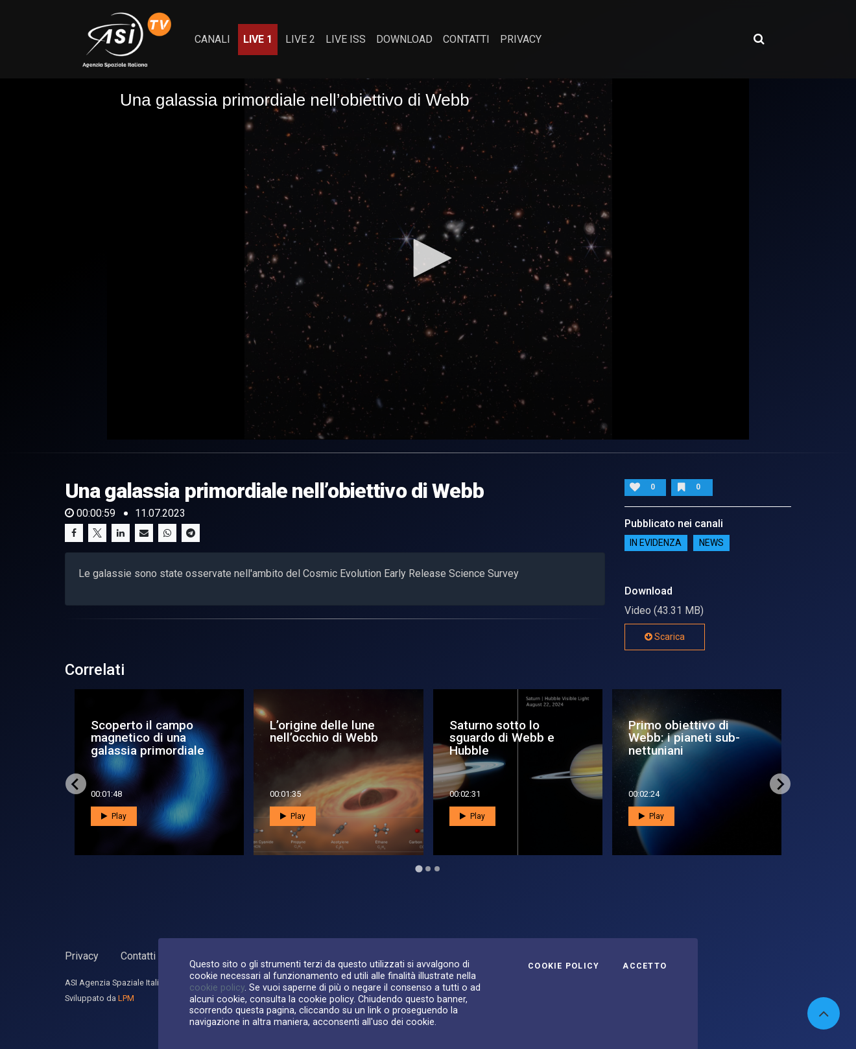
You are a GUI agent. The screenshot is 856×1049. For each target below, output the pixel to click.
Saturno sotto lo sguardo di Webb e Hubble (501, 737)
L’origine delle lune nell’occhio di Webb (324, 731)
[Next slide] (780, 783)
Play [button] (113, 816)
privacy (520, 39)
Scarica (665, 636)
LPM (126, 998)
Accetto (645, 966)
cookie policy (216, 987)
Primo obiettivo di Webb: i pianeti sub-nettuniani (684, 737)
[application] (428, 259)
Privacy (82, 956)
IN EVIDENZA (656, 542)
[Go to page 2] (428, 868)
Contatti (138, 956)
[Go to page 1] (418, 869)
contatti (466, 39)
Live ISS (346, 39)
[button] (428, 258)
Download (404, 39)
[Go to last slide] (75, 783)
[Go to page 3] (437, 868)
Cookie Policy (563, 966)
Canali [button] (212, 39)
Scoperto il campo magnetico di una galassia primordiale (147, 737)
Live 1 (257, 39)
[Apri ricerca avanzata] (758, 39)
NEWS (711, 542)
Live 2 (300, 39)
